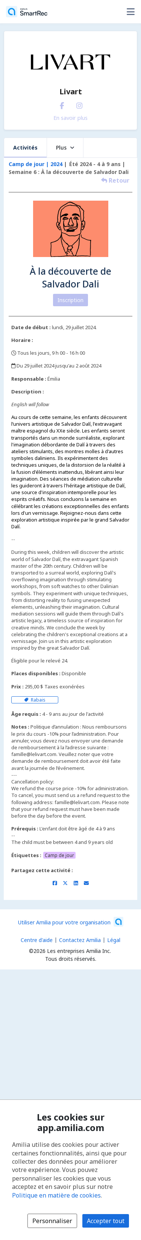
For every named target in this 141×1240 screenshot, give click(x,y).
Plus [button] (65, 147)
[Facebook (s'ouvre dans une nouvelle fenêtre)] (62, 104)
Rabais (34, 700)
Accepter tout (105, 1221)
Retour (115, 180)
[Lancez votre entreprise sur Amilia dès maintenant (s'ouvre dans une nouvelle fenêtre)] (70, 922)
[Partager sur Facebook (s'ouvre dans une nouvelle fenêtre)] (55, 883)
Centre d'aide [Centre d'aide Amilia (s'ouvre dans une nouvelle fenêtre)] (37, 940)
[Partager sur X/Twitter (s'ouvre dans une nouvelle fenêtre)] (65, 883)
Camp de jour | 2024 (35, 164)
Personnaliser (52, 1221)
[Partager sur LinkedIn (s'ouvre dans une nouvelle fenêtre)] (76, 883)
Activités (25, 147)
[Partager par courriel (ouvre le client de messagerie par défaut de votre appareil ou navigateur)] (86, 883)
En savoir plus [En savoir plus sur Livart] (70, 117)
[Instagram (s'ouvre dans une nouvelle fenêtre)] (79, 104)
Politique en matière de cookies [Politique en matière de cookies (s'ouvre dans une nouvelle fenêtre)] (56, 1195)
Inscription (70, 300)
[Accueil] (26, 11)
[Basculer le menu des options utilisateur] (130, 11)
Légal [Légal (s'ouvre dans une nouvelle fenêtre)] (113, 940)
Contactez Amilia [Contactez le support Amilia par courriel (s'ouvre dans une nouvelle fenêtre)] (80, 940)
